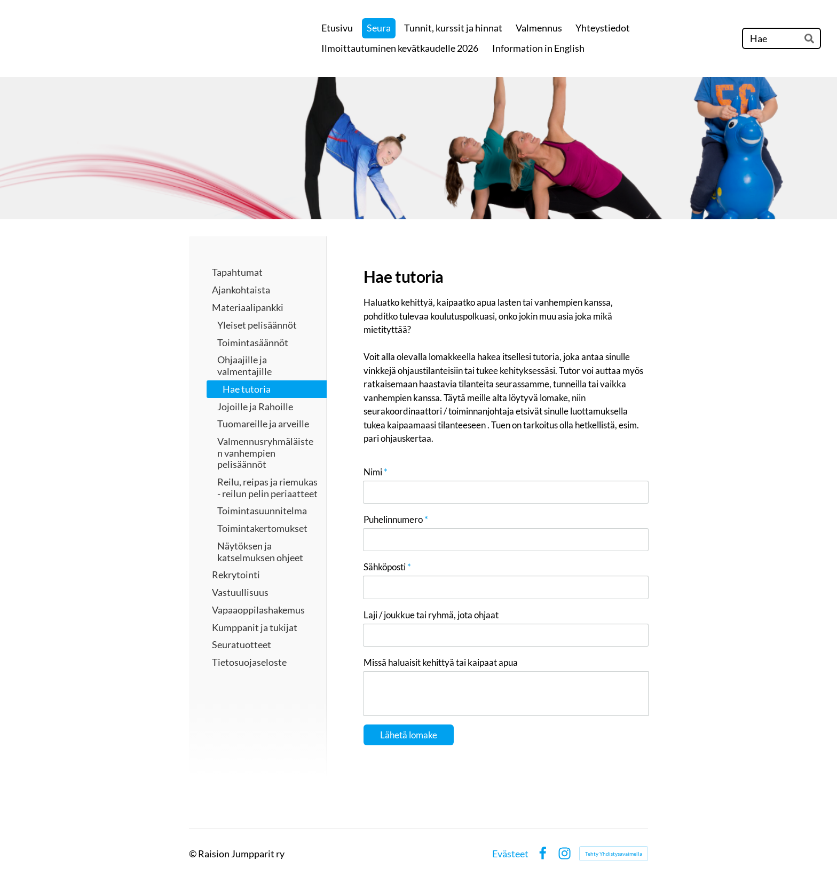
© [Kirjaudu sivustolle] (193, 853)
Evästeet (510, 853)
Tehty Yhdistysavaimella (613, 853)
